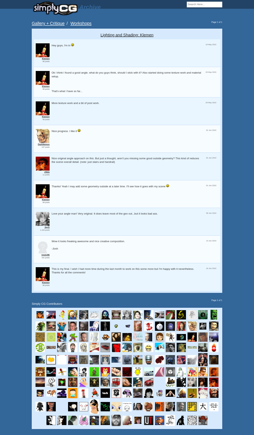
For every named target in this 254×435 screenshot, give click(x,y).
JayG (47, 227)
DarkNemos (44, 144)
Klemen (46, 58)
